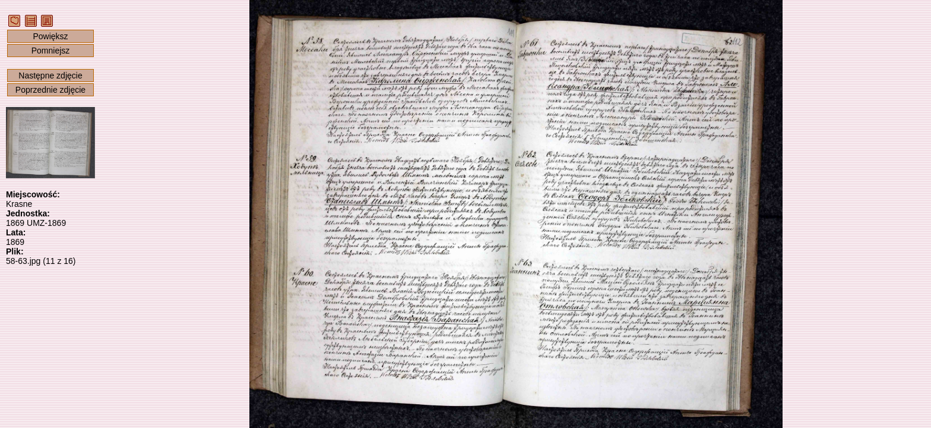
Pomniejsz (50, 50)
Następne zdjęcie (50, 75)
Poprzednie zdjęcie (50, 90)
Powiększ (50, 36)
